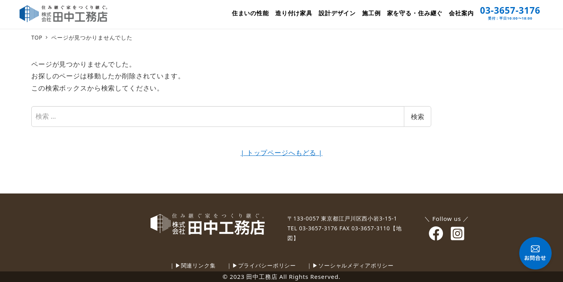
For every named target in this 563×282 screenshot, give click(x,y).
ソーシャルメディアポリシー (356, 265)
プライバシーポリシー (267, 265)
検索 (417, 116)
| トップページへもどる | (281, 152)
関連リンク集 (198, 265)
